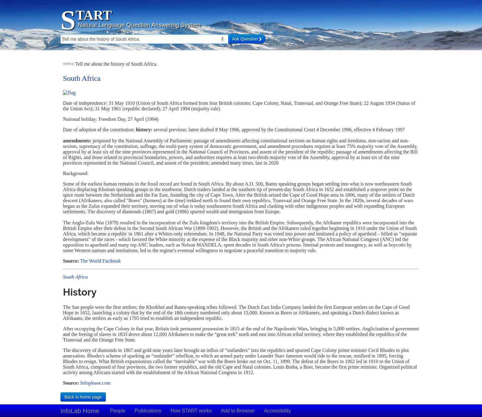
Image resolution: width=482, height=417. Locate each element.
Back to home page (83, 397)
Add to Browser (238, 410)
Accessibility (277, 410)
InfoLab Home (79, 410)
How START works (191, 410)
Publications (148, 410)
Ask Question (247, 38)
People (118, 410)
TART (94, 15)
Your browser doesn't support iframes (241, 223)
